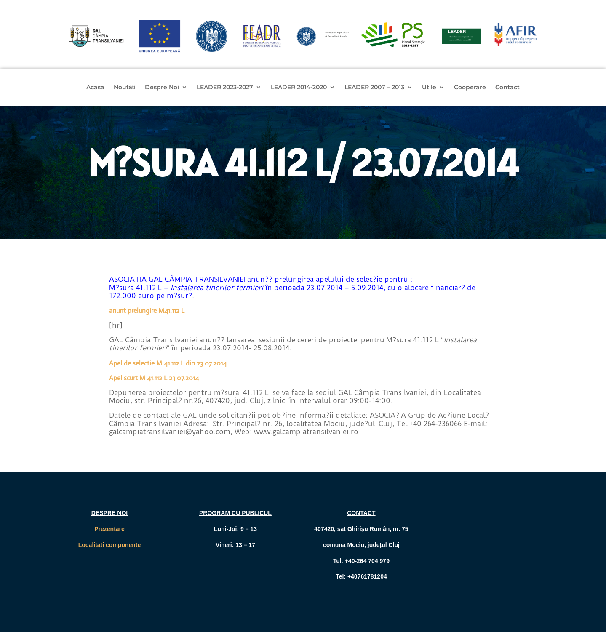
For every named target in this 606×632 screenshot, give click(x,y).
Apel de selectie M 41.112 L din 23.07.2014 (168, 363)
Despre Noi (162, 87)
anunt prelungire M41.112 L (146, 310)
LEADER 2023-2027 (225, 87)
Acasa (95, 87)
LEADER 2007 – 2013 (374, 87)
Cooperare (470, 87)
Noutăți (125, 87)
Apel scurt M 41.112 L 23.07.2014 (154, 377)
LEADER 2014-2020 (299, 87)
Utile (429, 87)
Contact (507, 87)
